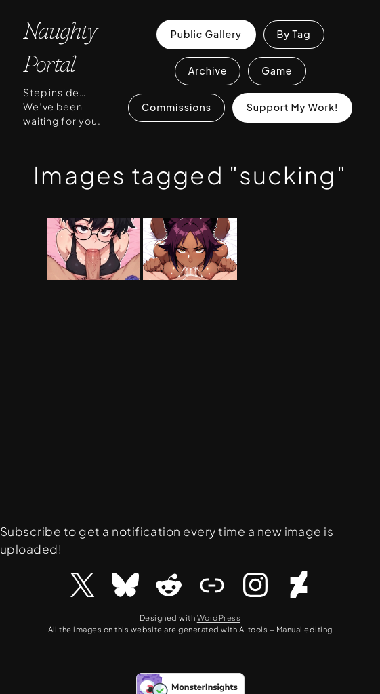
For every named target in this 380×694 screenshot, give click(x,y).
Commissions (176, 107)
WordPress (218, 617)
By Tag (293, 34)
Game (276, 70)
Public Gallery (206, 34)
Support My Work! (293, 107)
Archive (208, 70)
